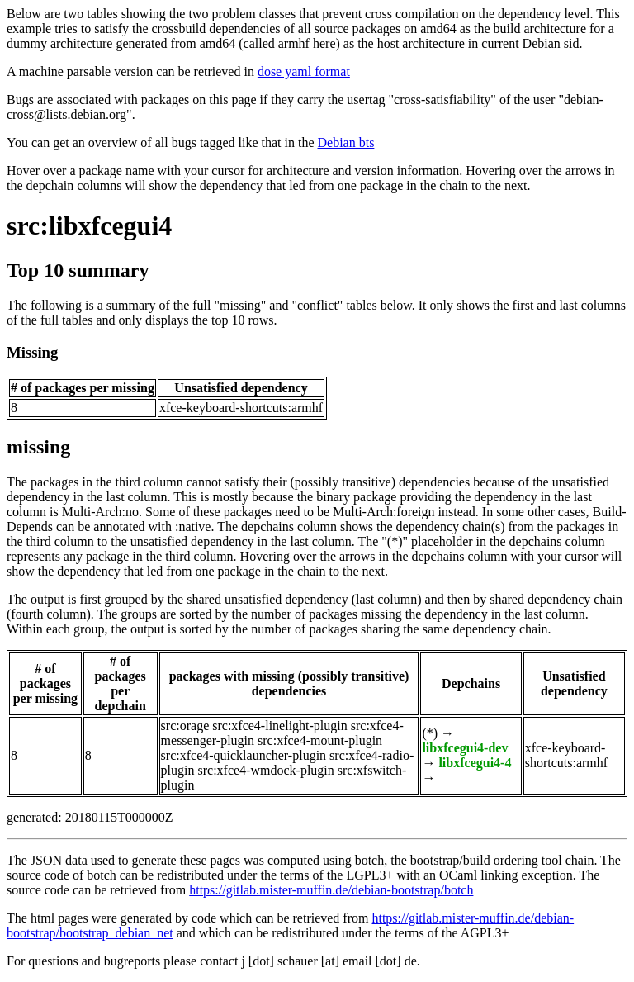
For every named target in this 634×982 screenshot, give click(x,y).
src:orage (185, 726)
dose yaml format (304, 71)
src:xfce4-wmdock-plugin (265, 770)
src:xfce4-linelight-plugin (280, 726)
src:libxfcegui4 (89, 225)
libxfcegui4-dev (465, 748)
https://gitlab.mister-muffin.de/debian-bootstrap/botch (331, 890)
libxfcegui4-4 (474, 763)
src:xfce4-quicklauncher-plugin (243, 755)
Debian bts (346, 142)
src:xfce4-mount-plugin (320, 740)
